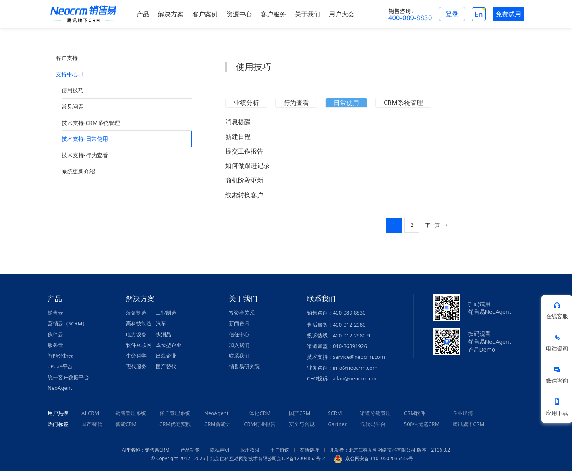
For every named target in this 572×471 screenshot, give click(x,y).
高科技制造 (139, 323)
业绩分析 (246, 102)
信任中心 (239, 334)
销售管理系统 (130, 413)
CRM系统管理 (403, 102)
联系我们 (239, 355)
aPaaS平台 (60, 366)
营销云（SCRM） (67, 323)
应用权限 (249, 449)
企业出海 (462, 413)
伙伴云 (55, 334)
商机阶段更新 (244, 180)
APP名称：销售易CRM (146, 449)
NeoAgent (60, 387)
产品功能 (189, 449)
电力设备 (136, 334)
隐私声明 (219, 449)
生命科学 (136, 355)
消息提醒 (238, 121)
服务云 (55, 344)
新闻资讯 (239, 323)
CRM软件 (414, 413)
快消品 (163, 334)
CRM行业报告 (260, 424)
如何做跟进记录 (247, 165)
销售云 (55, 312)
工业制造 (166, 312)
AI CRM (90, 413)
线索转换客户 (244, 195)
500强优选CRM (421, 424)
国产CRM (299, 413)
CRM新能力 (217, 424)
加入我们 (239, 344)
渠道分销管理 (375, 413)
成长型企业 (169, 344)
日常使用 (346, 102)
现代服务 (136, 366)
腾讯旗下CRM (468, 424)
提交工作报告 (244, 151)
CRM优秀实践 (175, 424)
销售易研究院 (244, 366)
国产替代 (166, 366)
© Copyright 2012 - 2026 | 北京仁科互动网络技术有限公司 (214, 458)
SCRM (335, 413)
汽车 (161, 323)
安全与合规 (302, 424)
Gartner (337, 424)
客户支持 (67, 58)
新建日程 (238, 136)
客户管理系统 (174, 413)
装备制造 (136, 312)
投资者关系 (242, 312)
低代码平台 (373, 424)
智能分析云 (60, 355)
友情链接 (309, 449)
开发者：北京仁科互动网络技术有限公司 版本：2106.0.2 (390, 449)
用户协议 (279, 449)
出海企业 (166, 355)
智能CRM (126, 424)
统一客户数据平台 (68, 377)
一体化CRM (257, 413)
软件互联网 (139, 344)
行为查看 (296, 102)
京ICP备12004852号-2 (301, 458)
